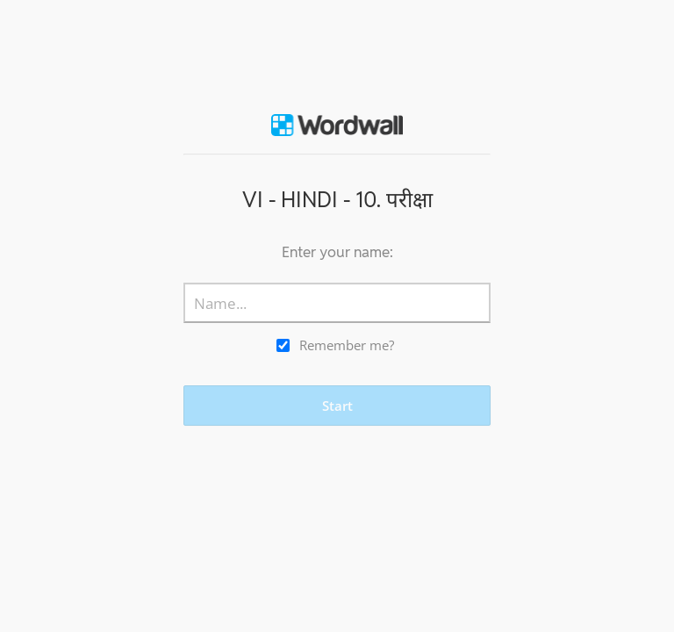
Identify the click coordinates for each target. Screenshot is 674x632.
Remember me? (346, 345)
